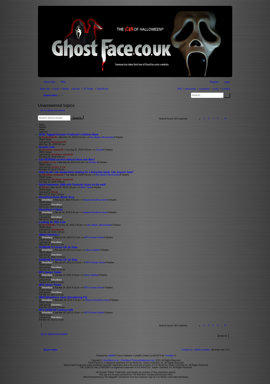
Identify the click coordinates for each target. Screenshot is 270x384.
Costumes (204, 88)
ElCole (45, 187)
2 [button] (204, 118)
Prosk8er (169, 355)
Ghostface (47, 200)
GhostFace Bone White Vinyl (56, 197)
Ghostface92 (48, 225)
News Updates (93, 250)
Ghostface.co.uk (111, 360)
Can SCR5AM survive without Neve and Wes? (67, 159)
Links (216, 88)
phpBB (111, 355)
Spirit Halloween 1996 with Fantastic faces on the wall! (72, 184)
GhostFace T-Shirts (51, 209)
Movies (76, 88)
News (56, 88)
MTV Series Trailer (50, 272)
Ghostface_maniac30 (52, 150)
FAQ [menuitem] (63, 82)
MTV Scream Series (94, 237)
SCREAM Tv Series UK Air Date (58, 247)
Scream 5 (93, 162)
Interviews (190, 88)
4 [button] (213, 118)
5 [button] (218, 118)
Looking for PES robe (52, 222)
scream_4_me (49, 162)
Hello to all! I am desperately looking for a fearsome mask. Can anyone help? (86, 172)
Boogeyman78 (49, 137)
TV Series (88, 88)
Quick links (49, 82)
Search (226, 95)
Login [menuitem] (227, 82)
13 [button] (225, 118)
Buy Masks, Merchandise (102, 137)
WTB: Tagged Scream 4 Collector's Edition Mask (68, 134)
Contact (226, 88)
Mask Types (86, 187)
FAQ (179, 88)
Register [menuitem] (214, 82)
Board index (51, 95)
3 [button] (208, 118)
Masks (65, 88)
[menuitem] (202, 349)
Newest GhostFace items (96, 200)
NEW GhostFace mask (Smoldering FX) (63, 297)
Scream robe (47, 147)
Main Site (45, 88)
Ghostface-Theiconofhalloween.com (138, 360)
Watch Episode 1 (49, 234)
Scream (99, 150)
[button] (192, 119)
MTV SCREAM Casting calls (56, 309)
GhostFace (102, 88)
